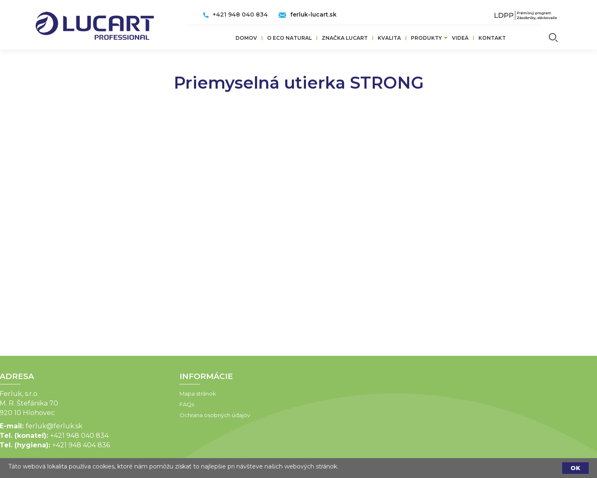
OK (575, 468)
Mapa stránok (151, 393)
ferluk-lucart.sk (313, 14)
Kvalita (389, 38)
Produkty (426, 38)
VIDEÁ (460, 38)
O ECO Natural (289, 38)
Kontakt (492, 38)
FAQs (140, 404)
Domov (246, 38)
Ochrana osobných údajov (168, 415)
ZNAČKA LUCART (345, 38)
